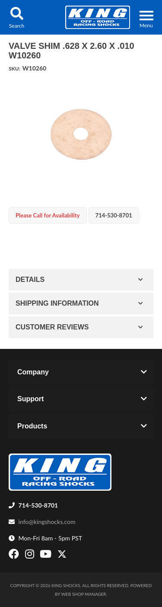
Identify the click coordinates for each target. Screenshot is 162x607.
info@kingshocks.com (47, 521)
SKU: (14, 68)
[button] (16, 17)
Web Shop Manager (83, 594)
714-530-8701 (38, 505)
